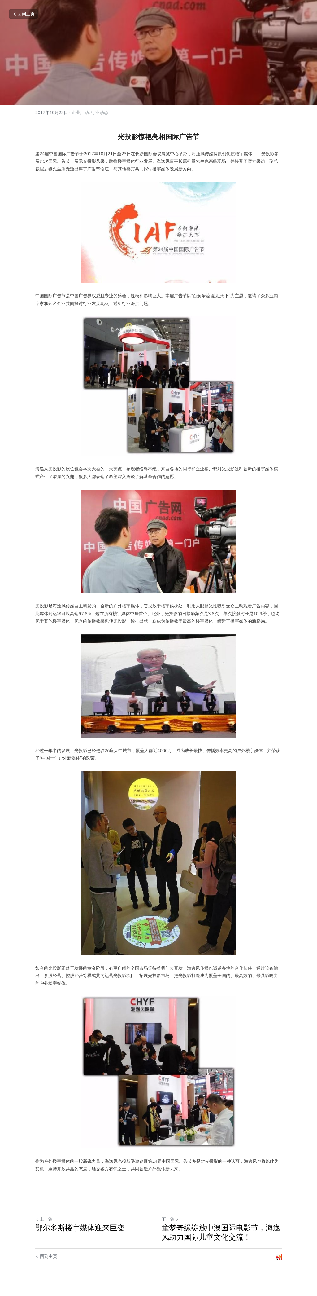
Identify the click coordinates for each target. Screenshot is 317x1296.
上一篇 (44, 1219)
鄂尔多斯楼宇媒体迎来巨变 (79, 1227)
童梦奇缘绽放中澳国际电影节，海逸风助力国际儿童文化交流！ (221, 1232)
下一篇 (170, 1219)
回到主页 (23, 14)
